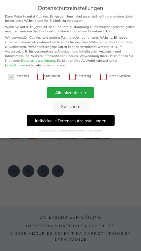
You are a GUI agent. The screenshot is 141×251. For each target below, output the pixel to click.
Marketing (80, 76)
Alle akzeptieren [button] (70, 92)
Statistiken (48, 76)
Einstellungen (15, 65)
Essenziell (18, 76)
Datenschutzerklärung (38, 60)
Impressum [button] (95, 130)
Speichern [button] (70, 106)
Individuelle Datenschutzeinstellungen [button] (70, 120)
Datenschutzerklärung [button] (72, 130)
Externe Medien (115, 76)
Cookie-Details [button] (48, 130)
